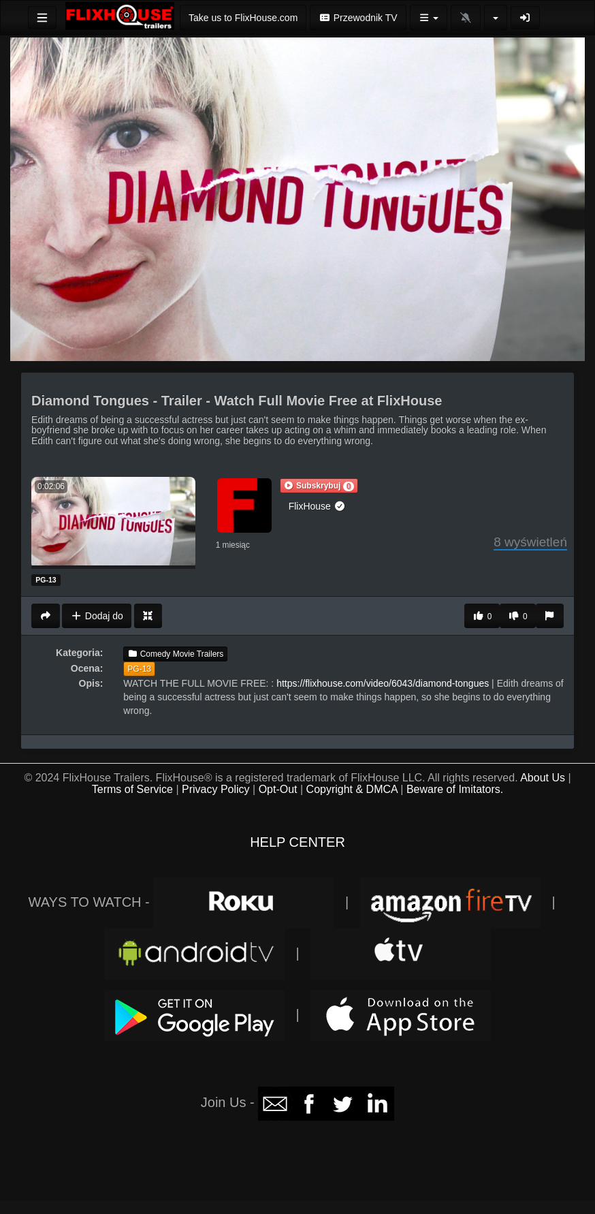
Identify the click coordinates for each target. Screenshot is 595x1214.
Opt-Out (278, 789)
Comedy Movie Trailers (175, 654)
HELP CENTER (297, 842)
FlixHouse (317, 506)
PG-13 (139, 669)
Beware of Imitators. (454, 789)
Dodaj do (96, 615)
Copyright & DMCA (352, 789)
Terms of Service (132, 789)
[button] (319, 485)
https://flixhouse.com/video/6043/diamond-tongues (382, 683)
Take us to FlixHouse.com (243, 17)
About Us (542, 777)
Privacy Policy (216, 789)
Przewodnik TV (358, 17)
